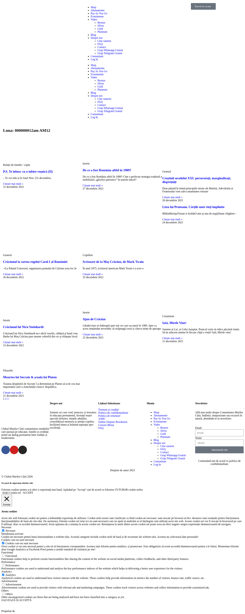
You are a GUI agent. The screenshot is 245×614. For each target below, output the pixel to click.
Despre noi (97, 37)
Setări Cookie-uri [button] (11, 492)
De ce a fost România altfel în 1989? (107, 170)
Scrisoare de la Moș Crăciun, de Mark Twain (113, 262)
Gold (100, 28)
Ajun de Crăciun (94, 319)
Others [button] (5, 590)
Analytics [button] (6, 571)
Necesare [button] (6, 527)
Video (94, 19)
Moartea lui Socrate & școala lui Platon (30, 377)
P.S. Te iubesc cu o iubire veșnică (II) (28, 171)
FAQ (100, 44)
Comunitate (97, 56)
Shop (93, 7)
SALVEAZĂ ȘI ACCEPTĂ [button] (16, 600)
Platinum (102, 31)
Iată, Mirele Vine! (174, 323)
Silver (100, 25)
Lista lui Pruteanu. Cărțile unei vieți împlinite (193, 207)
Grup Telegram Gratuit (109, 53)
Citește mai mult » (13, 183)
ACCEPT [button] (28, 492)
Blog (93, 34)
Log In (94, 59)
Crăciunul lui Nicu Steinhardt (23, 327)
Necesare (10, 530)
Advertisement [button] (9, 581)
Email (198, 427)
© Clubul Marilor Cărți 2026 (17, 476)
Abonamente (98, 10)
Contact (101, 47)
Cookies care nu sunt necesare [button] (17, 539)
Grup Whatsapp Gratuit (110, 50)
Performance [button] (8, 562)
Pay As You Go (99, 13)
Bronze (101, 22)
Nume (198, 437)
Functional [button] (7, 552)
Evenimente (97, 16)
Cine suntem (104, 40)
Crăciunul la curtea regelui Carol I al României (35, 262)
